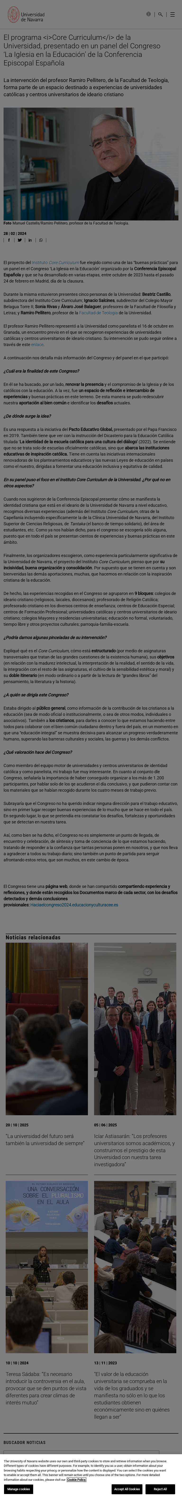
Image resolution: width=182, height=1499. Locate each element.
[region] (91, 1476)
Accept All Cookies (127, 1489)
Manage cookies (18, 1489)
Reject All (160, 1489)
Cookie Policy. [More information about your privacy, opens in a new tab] (76, 1479)
